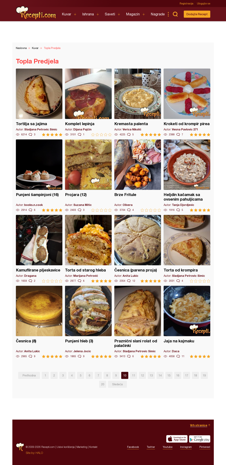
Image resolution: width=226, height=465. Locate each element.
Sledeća (117, 384)
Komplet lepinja (88, 102)
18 (195, 375)
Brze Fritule (137, 175)
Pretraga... (175, 14)
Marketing (82, 446)
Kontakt (93, 446)
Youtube (167, 447)
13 (151, 375)
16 (177, 375)
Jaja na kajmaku (187, 322)
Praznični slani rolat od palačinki (137, 322)
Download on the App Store (176, 439)
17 (186, 375)
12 (142, 375)
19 (204, 375)
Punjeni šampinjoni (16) (39, 175)
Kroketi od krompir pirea (187, 102)
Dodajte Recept (197, 14)
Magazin (133, 14)
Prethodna (29, 375)
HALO (39, 452)
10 (124, 375)
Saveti (110, 14)
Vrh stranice (198, 425)
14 (160, 375)
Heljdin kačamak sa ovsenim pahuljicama (187, 175)
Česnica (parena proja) (137, 249)
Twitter (151, 447)
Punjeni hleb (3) (88, 322)
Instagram (186, 447)
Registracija (186, 3)
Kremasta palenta (137, 102)
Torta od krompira (187, 249)
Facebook (133, 447)
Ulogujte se (203, 3)
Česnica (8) (39, 322)
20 (102, 384)
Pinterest (204, 447)
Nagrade (158, 14)
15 (169, 375)
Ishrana (88, 14)
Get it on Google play (199, 439)
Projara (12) (88, 175)
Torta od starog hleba (88, 249)
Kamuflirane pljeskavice (39, 249)
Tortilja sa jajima (39, 102)
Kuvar (66, 14)
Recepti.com (36, 13)
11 (133, 375)
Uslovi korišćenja (66, 446)
